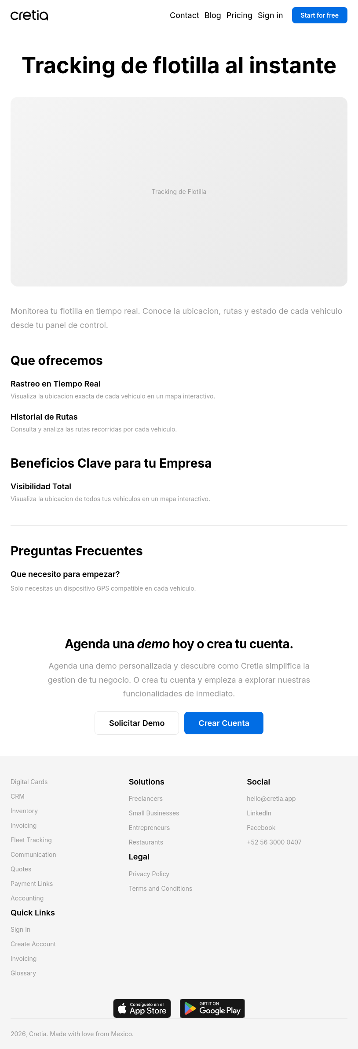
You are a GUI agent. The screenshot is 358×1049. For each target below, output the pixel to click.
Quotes (21, 869)
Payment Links (32, 883)
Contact (184, 15)
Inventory (24, 811)
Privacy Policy (149, 874)
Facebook (261, 827)
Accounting (27, 898)
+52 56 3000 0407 (274, 842)
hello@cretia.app (271, 798)
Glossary (23, 973)
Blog (213, 15)
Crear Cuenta (223, 723)
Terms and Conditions (161, 888)
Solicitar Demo (137, 723)
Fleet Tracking (31, 840)
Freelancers (146, 798)
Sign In (20, 929)
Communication (33, 854)
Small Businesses (154, 813)
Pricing (239, 15)
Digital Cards (29, 781)
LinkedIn (259, 813)
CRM (18, 796)
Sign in (270, 15)
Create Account (33, 944)
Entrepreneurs (149, 827)
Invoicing (24, 825)
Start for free (320, 15)
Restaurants (146, 842)
